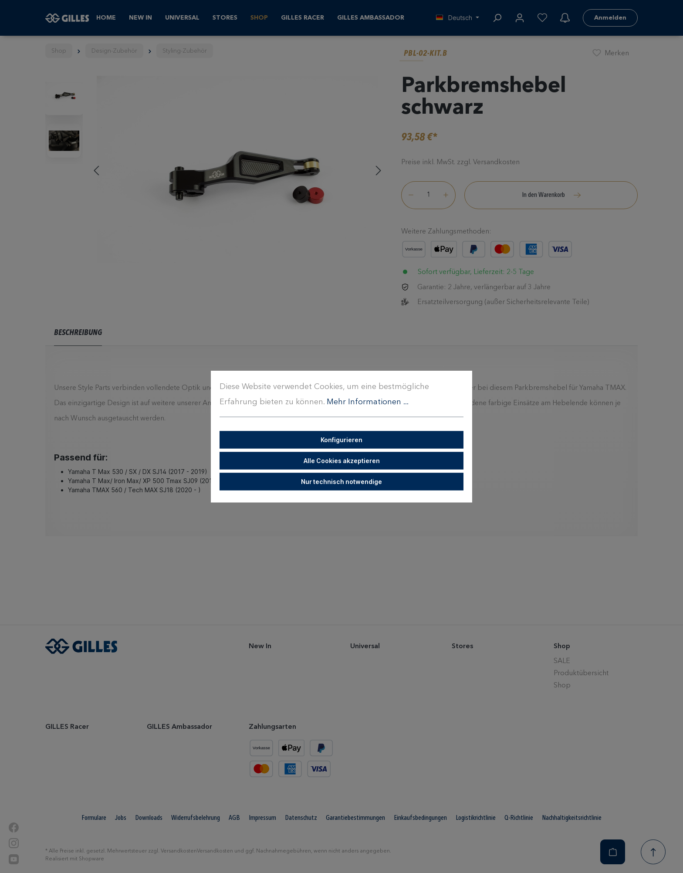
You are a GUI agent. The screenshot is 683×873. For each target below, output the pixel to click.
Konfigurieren (341, 439)
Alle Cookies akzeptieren (342, 460)
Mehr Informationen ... (368, 402)
